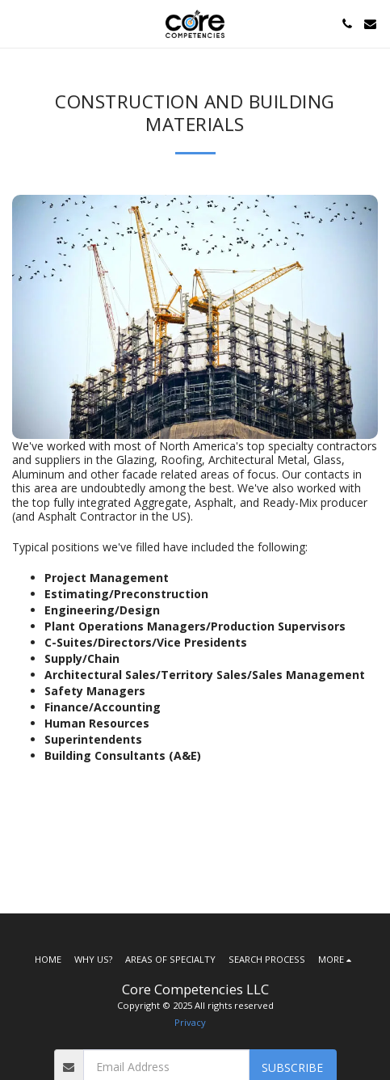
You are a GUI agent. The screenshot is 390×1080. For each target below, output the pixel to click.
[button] (17, 23)
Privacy (190, 1022)
